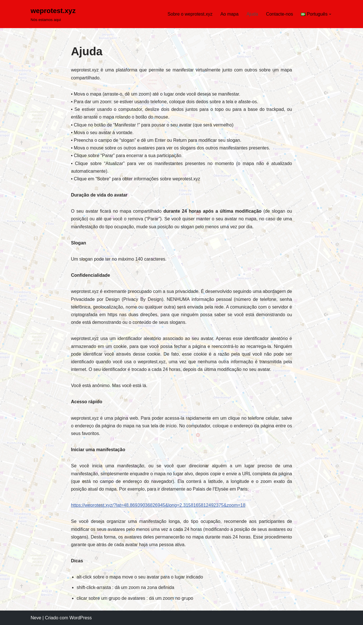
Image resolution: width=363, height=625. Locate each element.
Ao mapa (229, 14)
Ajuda (252, 14)
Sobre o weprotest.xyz (190, 14)
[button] (330, 14)
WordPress (80, 617)
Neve (36, 617)
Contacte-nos (279, 14)
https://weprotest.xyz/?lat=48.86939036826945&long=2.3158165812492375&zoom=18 (158, 505)
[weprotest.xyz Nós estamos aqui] (53, 14)
